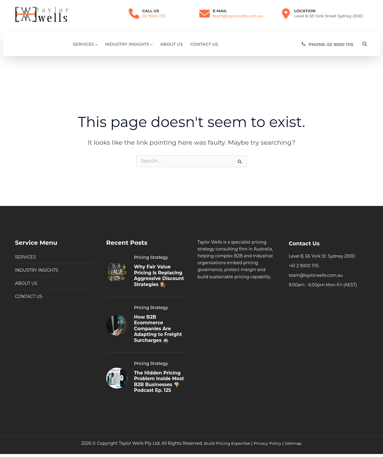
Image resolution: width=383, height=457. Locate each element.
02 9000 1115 (153, 15)
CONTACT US (28, 287)
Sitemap (294, 443)
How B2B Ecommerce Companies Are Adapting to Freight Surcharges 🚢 (158, 324)
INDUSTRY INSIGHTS (36, 260)
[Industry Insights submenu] (151, 44)
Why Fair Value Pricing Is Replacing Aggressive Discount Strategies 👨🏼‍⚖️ (159, 268)
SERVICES (25, 247)
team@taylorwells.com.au (238, 15)
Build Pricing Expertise (226, 443)
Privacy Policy (267, 443)
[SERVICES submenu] (96, 44)
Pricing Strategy (151, 247)
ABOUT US (26, 273)
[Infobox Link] (334, 44)
